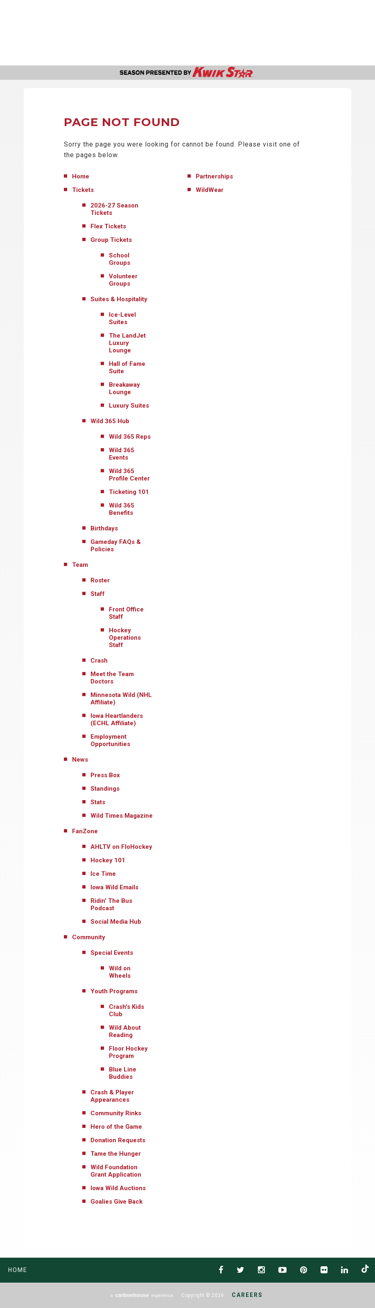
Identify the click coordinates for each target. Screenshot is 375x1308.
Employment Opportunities (110, 740)
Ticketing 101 (129, 492)
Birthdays (104, 528)
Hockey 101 (107, 860)
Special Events (111, 952)
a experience (141, 1295)
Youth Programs (114, 991)
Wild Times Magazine (121, 815)
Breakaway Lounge (124, 388)
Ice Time (103, 873)
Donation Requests (117, 1140)
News (80, 759)
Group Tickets (111, 240)
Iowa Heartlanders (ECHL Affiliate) (116, 719)
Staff (97, 594)
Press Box (105, 775)
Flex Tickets (108, 226)
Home (80, 176)
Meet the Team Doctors (112, 677)
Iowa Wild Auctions (118, 1188)
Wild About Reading (125, 1031)
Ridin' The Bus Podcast (111, 904)
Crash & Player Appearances (112, 1096)
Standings (105, 788)
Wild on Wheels (120, 972)
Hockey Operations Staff (125, 638)
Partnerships (214, 176)
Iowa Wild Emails (114, 887)
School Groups (119, 259)
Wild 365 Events (121, 454)
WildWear (210, 190)
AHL (237, 33)
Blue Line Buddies (122, 1073)
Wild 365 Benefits (121, 509)
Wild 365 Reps (130, 436)
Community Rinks (115, 1113)
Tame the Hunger (115, 1153)
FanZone (85, 831)
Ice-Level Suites (122, 318)
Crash (99, 660)
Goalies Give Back (116, 1201)
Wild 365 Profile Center (129, 474)
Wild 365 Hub (109, 421)
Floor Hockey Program (128, 1052)
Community (88, 937)
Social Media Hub (115, 921)
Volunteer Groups (123, 280)
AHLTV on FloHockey (121, 846)
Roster (100, 580)
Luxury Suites (129, 405)
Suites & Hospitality (118, 299)
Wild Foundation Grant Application (115, 1171)
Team (80, 564)
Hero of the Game (116, 1126)
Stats (97, 802)
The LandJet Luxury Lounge (127, 343)
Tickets (83, 190)
